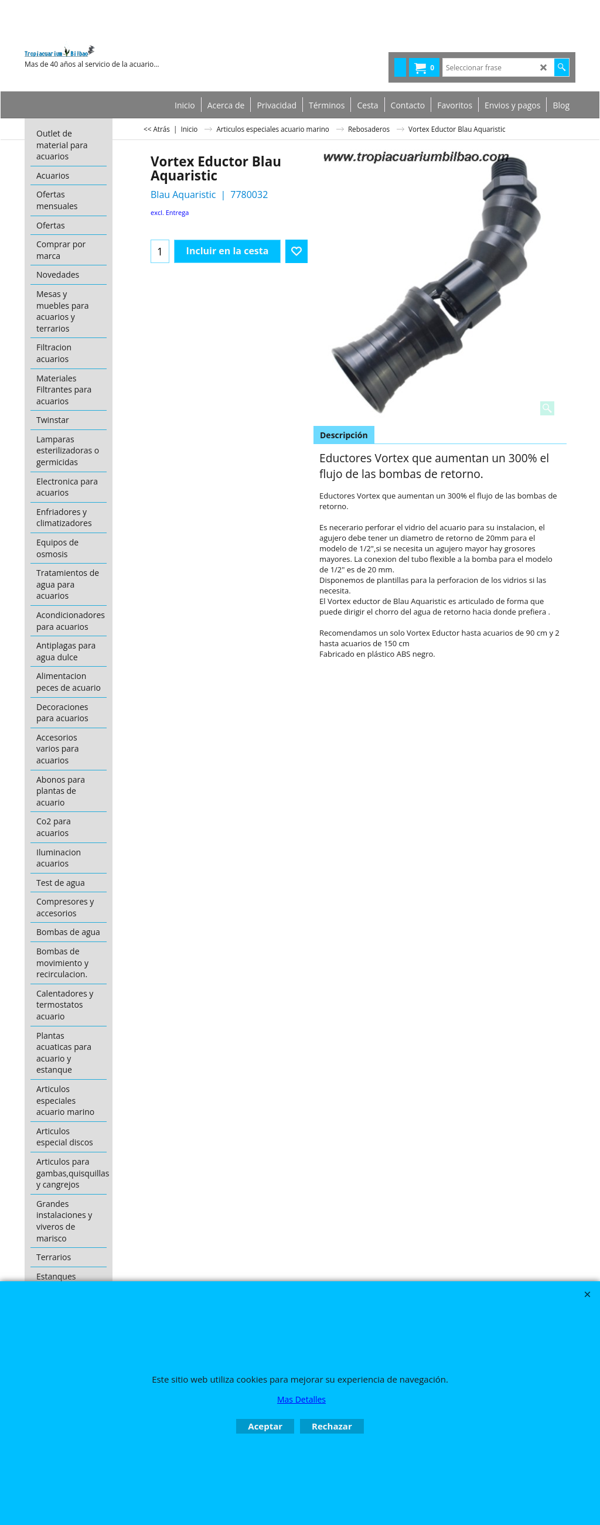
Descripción (344, 435)
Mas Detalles (301, 1399)
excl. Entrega (170, 212)
